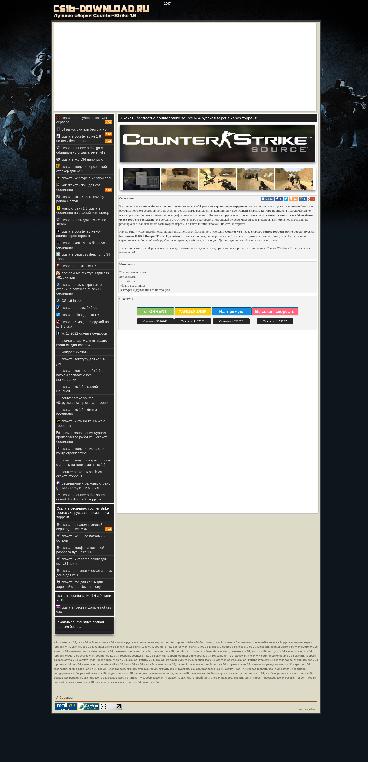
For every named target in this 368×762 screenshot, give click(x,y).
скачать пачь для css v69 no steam (81, 222)
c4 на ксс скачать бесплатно (84, 130)
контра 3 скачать (72, 352)
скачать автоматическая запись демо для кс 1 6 (84, 572)
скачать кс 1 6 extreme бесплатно (76, 411)
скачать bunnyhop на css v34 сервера (84, 120)
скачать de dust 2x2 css (77, 307)
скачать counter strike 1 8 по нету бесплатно (84, 138)
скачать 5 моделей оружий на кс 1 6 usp (82, 324)
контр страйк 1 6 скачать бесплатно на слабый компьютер (82, 210)
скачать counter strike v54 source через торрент (79, 233)
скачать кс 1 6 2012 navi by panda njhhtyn (80, 199)
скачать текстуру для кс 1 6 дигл (80, 361)
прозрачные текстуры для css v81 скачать (82, 275)
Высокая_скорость (275, 311)
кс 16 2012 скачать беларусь (81, 333)
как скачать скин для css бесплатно (84, 187)
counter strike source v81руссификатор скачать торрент (83, 400)
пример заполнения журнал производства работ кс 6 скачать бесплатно (82, 437)
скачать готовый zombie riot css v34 (83, 609)
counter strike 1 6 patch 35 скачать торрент (79, 474)
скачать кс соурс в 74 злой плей (84, 178)
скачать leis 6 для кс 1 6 (77, 315)
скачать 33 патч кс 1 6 (76, 266)
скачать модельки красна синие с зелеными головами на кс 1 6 (84, 462)
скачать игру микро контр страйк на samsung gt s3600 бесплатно (79, 288)
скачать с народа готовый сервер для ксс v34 (84, 526)
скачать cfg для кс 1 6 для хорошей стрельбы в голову (79, 584)
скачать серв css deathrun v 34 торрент (83, 256)
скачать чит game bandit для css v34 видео (81, 561)
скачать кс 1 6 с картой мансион (77, 388)
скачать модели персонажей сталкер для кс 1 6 (81, 168)
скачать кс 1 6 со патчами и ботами (80, 538)
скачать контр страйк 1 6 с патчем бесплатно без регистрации (79, 374)
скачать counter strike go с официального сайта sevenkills (80, 150)
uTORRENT (155, 311)
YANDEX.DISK (193, 311)
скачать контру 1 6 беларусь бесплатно (81, 245)
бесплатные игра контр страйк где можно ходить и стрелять (83, 485)
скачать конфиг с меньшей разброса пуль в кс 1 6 (80, 549)
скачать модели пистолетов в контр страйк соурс (82, 451)
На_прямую (231, 311)
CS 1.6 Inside (69, 300)
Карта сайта (307, 709)
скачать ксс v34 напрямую (79, 159)
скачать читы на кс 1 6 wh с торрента (80, 423)
